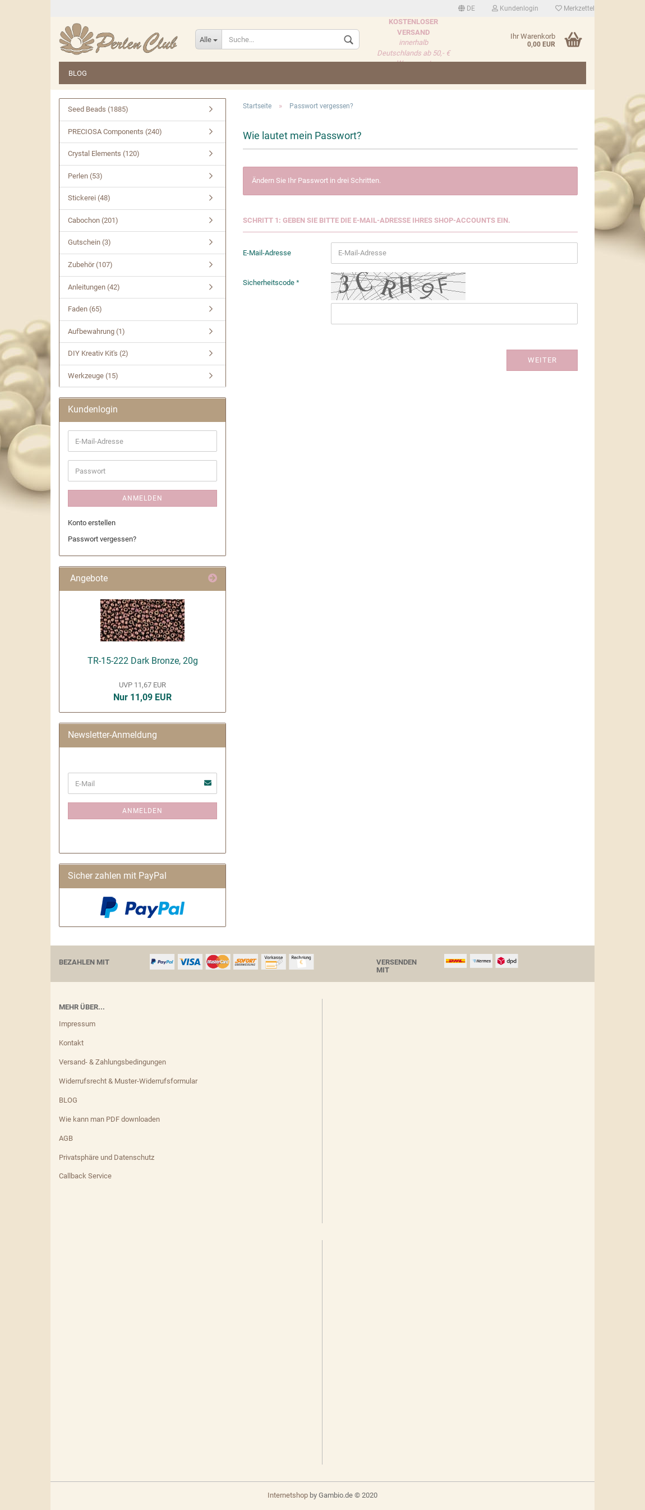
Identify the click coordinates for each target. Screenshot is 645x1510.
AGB (66, 1138)
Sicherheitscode (269, 282)
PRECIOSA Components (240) (115, 131)
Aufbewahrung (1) (96, 331)
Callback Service (85, 1176)
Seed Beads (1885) (98, 109)
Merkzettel (575, 8)
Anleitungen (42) (94, 287)
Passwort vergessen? (102, 539)
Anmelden (142, 498)
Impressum (77, 1024)
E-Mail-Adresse (267, 253)
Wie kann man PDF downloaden (109, 1119)
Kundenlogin (515, 8)
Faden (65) (85, 309)
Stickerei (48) (89, 198)
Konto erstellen (92, 522)
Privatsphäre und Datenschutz (106, 1157)
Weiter (542, 360)
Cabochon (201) (93, 220)
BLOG (77, 73)
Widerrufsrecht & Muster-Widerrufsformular (128, 1081)
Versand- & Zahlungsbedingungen (112, 1062)
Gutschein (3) (89, 242)
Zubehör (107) (90, 264)
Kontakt (71, 1043)
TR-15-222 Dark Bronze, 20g (142, 660)
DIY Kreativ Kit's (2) (98, 353)
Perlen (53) (85, 176)
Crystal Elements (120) (104, 153)
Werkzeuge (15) (93, 375)
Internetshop (288, 1495)
